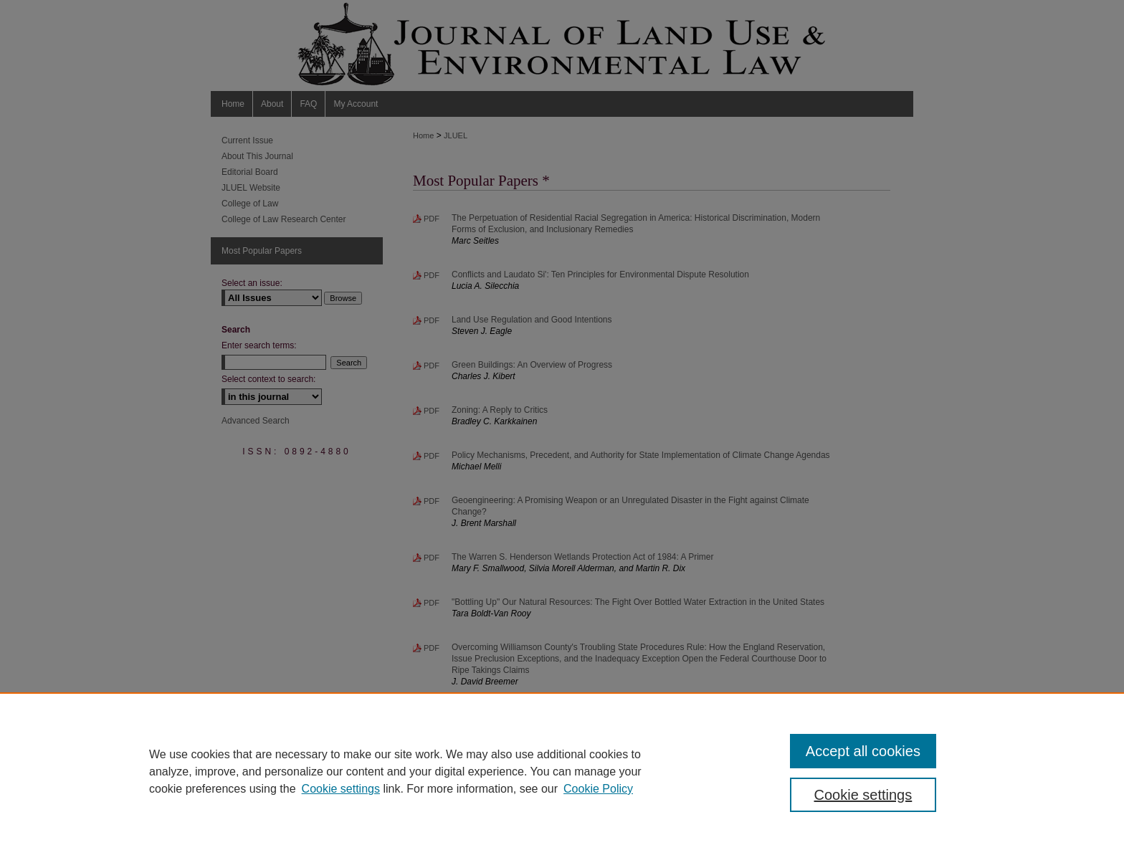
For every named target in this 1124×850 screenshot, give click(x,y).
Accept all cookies (863, 751)
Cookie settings (341, 789)
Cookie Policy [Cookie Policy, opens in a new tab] (598, 789)
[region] (562, 771)
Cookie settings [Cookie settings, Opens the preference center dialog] (863, 795)
